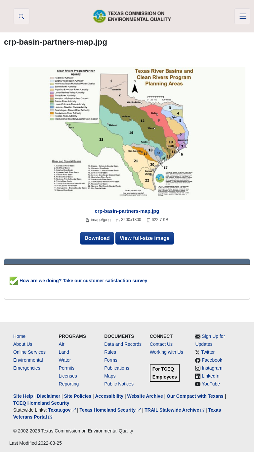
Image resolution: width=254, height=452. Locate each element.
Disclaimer (48, 396)
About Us (22, 344)
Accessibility (110, 396)
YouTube (211, 383)
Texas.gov (62, 410)
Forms (110, 360)
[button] (21, 16)
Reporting (69, 383)
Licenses (68, 376)
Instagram (212, 368)
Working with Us (166, 352)
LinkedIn (210, 376)
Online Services (29, 352)
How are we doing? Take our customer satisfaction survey (78, 280)
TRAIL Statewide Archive (175, 410)
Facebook (212, 360)
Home (19, 336)
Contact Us (161, 344)
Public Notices (119, 383)
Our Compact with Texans (195, 396)
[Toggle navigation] (242, 16)
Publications (116, 368)
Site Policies (77, 396)
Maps (109, 376)
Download (96, 238)
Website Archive (145, 396)
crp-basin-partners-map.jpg (127, 211)
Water (65, 360)
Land (64, 352)
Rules (110, 352)
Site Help (23, 396)
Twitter (208, 352)
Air (61, 344)
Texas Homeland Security (111, 410)
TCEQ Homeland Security (41, 403)
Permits (66, 368)
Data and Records (123, 344)
